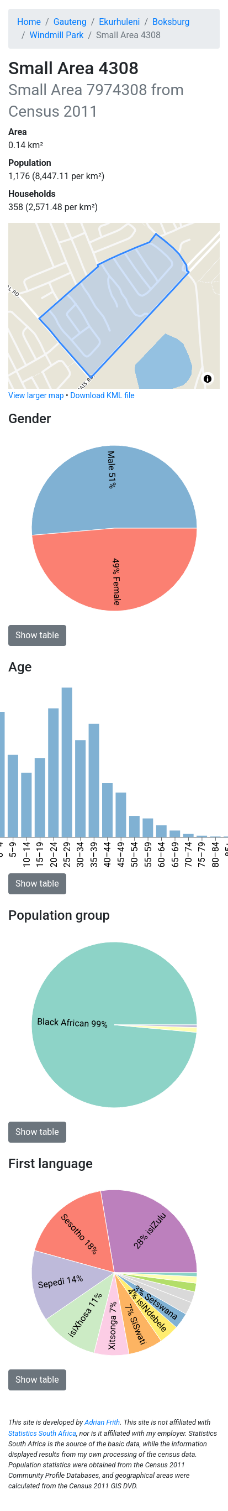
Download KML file (102, 395)
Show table (37, 635)
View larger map (36, 395)
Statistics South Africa (42, 1433)
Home (29, 22)
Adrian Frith (102, 1422)
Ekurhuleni (119, 22)
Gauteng (70, 22)
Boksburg (171, 22)
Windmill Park (57, 35)
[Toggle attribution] (207, 378)
